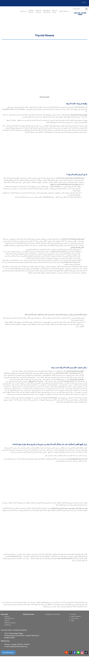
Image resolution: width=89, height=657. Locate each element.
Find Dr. (73, 615)
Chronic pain (44, 97)
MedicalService (38, 11)
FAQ (72, 621)
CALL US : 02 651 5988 (80, 14)
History (6, 617)
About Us (23, 11)
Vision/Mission (9, 619)
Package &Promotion (46, 11)
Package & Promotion (52, 615)
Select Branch (64, 11)
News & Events (76, 617)
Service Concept (9, 623)
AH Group (7, 626)
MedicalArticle (31, 11)
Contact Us (75, 619)
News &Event (54, 11)
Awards (6, 621)
